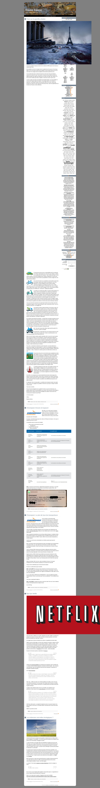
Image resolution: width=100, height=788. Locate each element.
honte (72, 129)
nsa (68, 144)
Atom (68, 19)
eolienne (72, 124)
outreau (73, 144)
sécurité (73, 160)
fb (67, 125)
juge (72, 134)
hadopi (70, 127)
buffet (68, 107)
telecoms (68, 164)
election (70, 121)
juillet (65, 71)
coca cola (67, 111)
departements (72, 116)
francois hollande (66, 126)
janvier (65, 66)
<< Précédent (46, 15)
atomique (65, 105)
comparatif (66, 112)
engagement (66, 124)
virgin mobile (68, 170)
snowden (64, 159)
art (72, 102)
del (74, 115)
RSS (66, 19)
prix (63, 150)
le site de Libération (35, 664)
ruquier (71, 154)
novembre (64, 69)
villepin (65, 170)
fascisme (65, 125)
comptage (69, 112)
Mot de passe (65, 262)
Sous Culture (68, 257)
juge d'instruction (65, 135)
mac (69, 139)
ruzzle (73, 154)
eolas (69, 124)
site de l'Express (32, 670)
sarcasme (69, 155)
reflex (73, 151)
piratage (73, 145)
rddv (70, 151)
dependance (67, 117)
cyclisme (68, 115)
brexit (70, 106)
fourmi (73, 125)
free (69, 126)
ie (66, 130)
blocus (71, 105)
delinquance (66, 116)
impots (65, 131)
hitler (64, 129)
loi (72, 137)
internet (71, 132)
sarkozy (73, 155)
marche (71, 140)
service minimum (67, 158)
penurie (69, 145)
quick (65, 151)
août (64, 70)
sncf (70, 158)
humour (64, 130)
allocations (70, 100)
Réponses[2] (56, 713)
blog (73, 105)
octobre (65, 64)
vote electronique (66, 171)
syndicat (70, 160)
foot (70, 125)
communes (71, 111)
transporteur (65, 166)
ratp (69, 151)
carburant (71, 107)
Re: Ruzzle (69, 229)
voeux (71, 170)
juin (64, 79)
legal (67, 136)
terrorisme (65, 165)
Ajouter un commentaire (54, 511)
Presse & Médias (67, 94)
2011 (63, 100)
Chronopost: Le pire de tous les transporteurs (69, 193)
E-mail (71, 19)
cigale (68, 110)
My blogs (68, 251)
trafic (72, 165)
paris (65, 145)
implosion (72, 130)
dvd (73, 119)
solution (73, 159)
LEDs (68, 91)
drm (71, 117)
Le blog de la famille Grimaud (68, 255)
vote (73, 170)
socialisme (70, 159)
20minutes (66, 100)
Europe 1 (46, 650)
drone (72, 119)
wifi (73, 171)
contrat (73, 112)
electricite (73, 121)
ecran (66, 121)
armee (71, 102)
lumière (66, 139)
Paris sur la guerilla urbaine (69, 177)
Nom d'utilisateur (65, 261)
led (65, 136)
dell (68, 116)
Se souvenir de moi (64, 264)
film (69, 125)
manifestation (67, 140)
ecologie (65, 120)
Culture (68, 89)
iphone (65, 134)
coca (65, 111)
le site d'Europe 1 (42, 689)
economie (68, 120)
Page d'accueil (53, 15)
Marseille (39, 648)
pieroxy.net (64, 252)
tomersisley (70, 165)
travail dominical (69, 166)
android (72, 101)
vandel (73, 169)
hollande (66, 129)
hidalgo (32, 401)
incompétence (70, 131)
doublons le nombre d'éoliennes (42, 763)
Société (67, 95)
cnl (74, 110)
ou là (30, 532)
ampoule (66, 101)
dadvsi (71, 115)
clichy (73, 110)
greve (64, 127)
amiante (73, 100)
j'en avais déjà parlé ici (34, 530)
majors (71, 139)
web (72, 171)
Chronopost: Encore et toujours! (38, 408)
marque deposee (65, 141)
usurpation (70, 169)
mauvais (70, 141)
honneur (69, 129)
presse (72, 149)
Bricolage (67, 86)
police (36, 401)
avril (64, 65)
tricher (74, 166)
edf (68, 121)
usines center (66, 169)
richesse (64, 154)
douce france (65, 253)
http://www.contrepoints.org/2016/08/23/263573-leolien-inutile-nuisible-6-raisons (41, 776)
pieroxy (31, 511)
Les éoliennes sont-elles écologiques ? (69, 208)
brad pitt (67, 106)
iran (67, 134)
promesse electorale (67, 150)
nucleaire (70, 144)
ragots (67, 151)
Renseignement (67, 88)
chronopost (64, 110)
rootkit (69, 154)
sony (63, 160)
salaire (65, 155)
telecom (65, 164)
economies (72, 120)
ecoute (64, 121)
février (65, 81)
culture (64, 115)
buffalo (66, 107)
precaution (65, 149)
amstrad (69, 101)
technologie (69, 163)
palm (63, 145)
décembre (64, 68)
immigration (69, 130)
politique (67, 148)
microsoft (73, 141)
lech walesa (73, 135)
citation (70, 110)
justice (70, 135)
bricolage (73, 106)
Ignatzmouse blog (68, 256)
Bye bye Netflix (68, 200)
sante (67, 155)
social (67, 159)
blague (68, 105)
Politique (67, 93)
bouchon (64, 106)
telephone (71, 164)
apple (69, 102)
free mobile (72, 126)
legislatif (71, 136)
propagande (73, 150)
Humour (68, 90)
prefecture (68, 149)
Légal (68, 92)
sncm (72, 158)
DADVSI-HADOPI (67, 87)
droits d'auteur (67, 119)
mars (71, 79)
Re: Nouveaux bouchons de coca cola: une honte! (69, 219)
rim (66, 154)
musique (65, 144)
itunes (71, 134)
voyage (70, 171)
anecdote (65, 102)
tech (68, 162)
